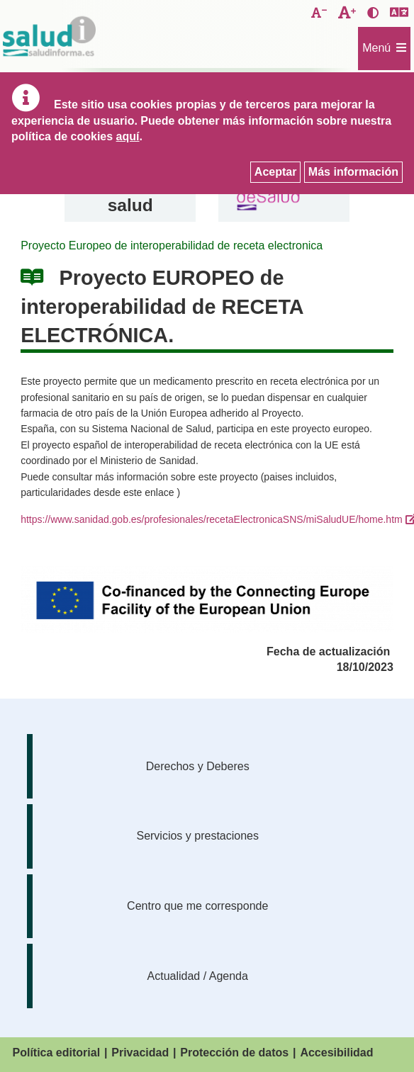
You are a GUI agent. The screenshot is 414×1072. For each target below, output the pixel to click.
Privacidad (140, 1052)
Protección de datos (234, 1052)
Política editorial (57, 1052)
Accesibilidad (336, 1052)
